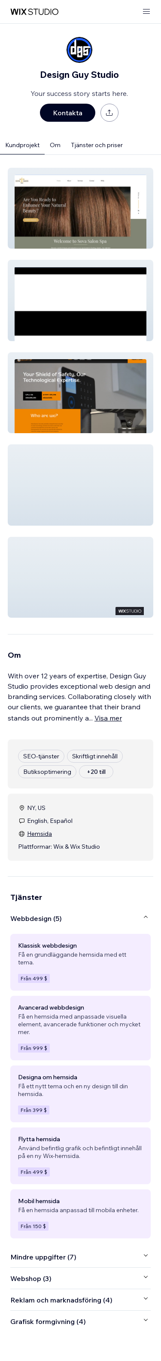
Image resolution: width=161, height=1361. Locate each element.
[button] (80, 208)
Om (55, 145)
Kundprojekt (22, 145)
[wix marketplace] (34, 12)
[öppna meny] (146, 12)
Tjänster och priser (97, 145)
